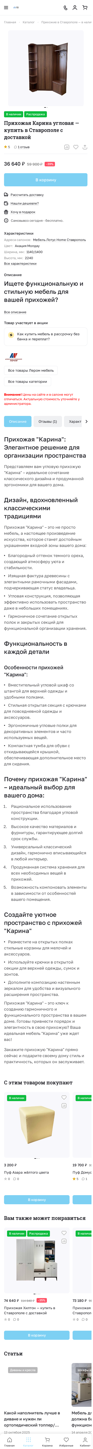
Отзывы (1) (48, 421)
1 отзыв (21, 147)
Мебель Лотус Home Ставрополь (59, 240)
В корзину (46, 179)
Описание (17, 421)
